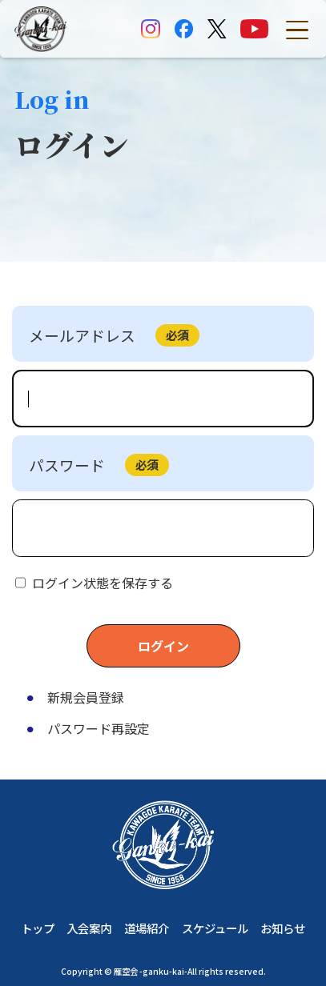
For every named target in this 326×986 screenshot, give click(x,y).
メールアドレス (82, 335)
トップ (37, 929)
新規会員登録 (85, 697)
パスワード (67, 464)
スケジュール (215, 929)
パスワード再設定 (98, 728)
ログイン (163, 645)
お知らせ (282, 929)
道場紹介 (146, 929)
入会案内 (88, 929)
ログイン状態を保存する (102, 582)
